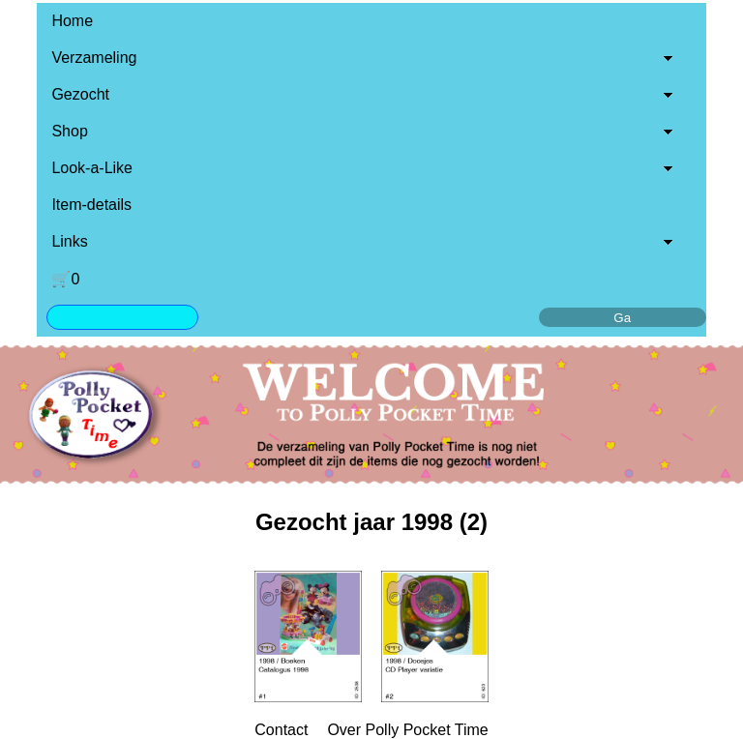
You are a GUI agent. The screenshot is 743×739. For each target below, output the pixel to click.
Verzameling (93, 57)
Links (69, 241)
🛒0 (65, 279)
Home (72, 21)
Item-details (91, 204)
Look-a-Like (92, 168)
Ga (622, 317)
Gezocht (80, 94)
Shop (69, 131)
